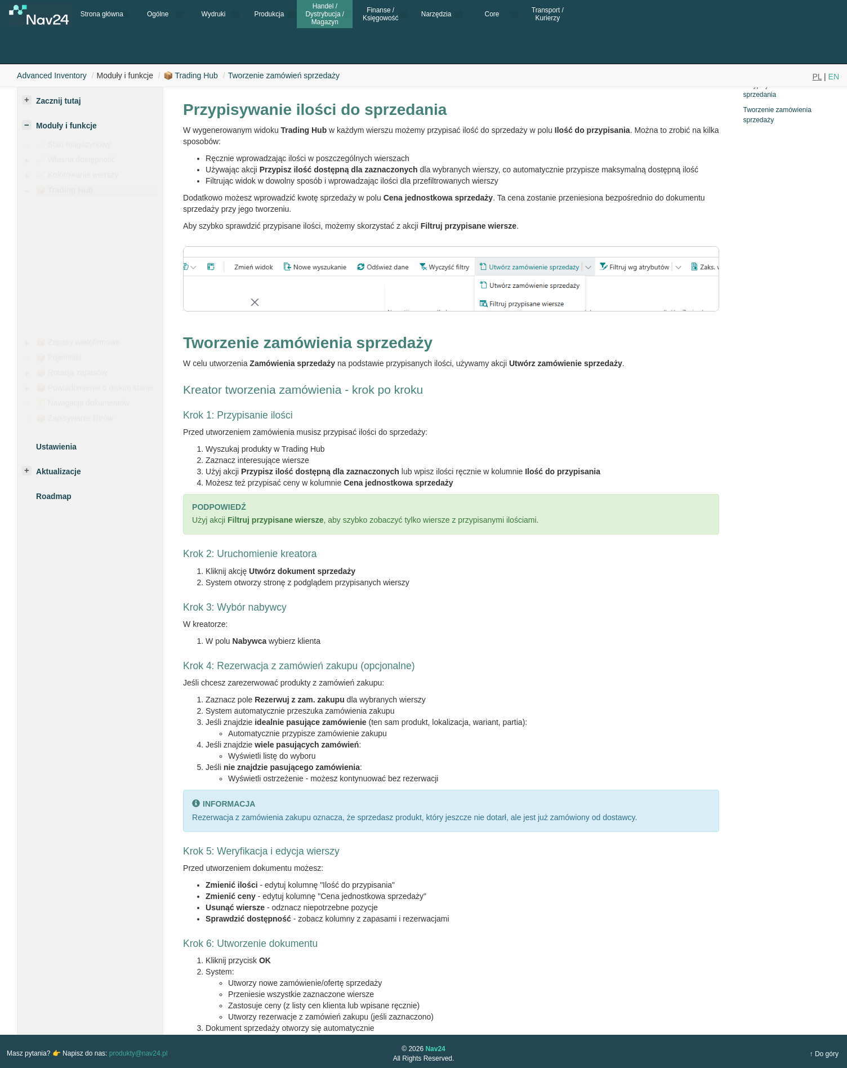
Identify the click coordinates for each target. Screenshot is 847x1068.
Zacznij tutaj (58, 101)
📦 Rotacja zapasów (71, 375)
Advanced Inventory (52, 75)
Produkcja (269, 14)
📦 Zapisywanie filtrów (74, 421)
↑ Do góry (824, 1054)
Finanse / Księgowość (380, 14)
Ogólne (157, 14)
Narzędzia (436, 14)
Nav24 (435, 1049)
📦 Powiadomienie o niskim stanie (95, 390)
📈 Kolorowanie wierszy (77, 177)
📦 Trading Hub (190, 75)
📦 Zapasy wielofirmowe (78, 345)
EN (833, 76)
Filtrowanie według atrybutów (111, 284)
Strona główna (102, 14)
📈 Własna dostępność (75, 162)
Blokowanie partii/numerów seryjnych (107, 320)
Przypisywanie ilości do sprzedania (777, 90)
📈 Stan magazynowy (73, 147)
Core (492, 14)
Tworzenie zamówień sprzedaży (284, 75)
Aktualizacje (58, 472)
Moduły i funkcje (66, 126)
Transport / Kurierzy (548, 14)
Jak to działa (82, 212)
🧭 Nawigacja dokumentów (83, 406)
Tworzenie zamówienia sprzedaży (777, 114)
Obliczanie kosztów (94, 243)
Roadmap (54, 496)
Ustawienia (80, 228)
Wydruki (214, 14)
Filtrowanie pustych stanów (107, 299)
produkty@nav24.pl (138, 1053)
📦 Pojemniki (58, 360)
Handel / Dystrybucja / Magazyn (324, 14)
